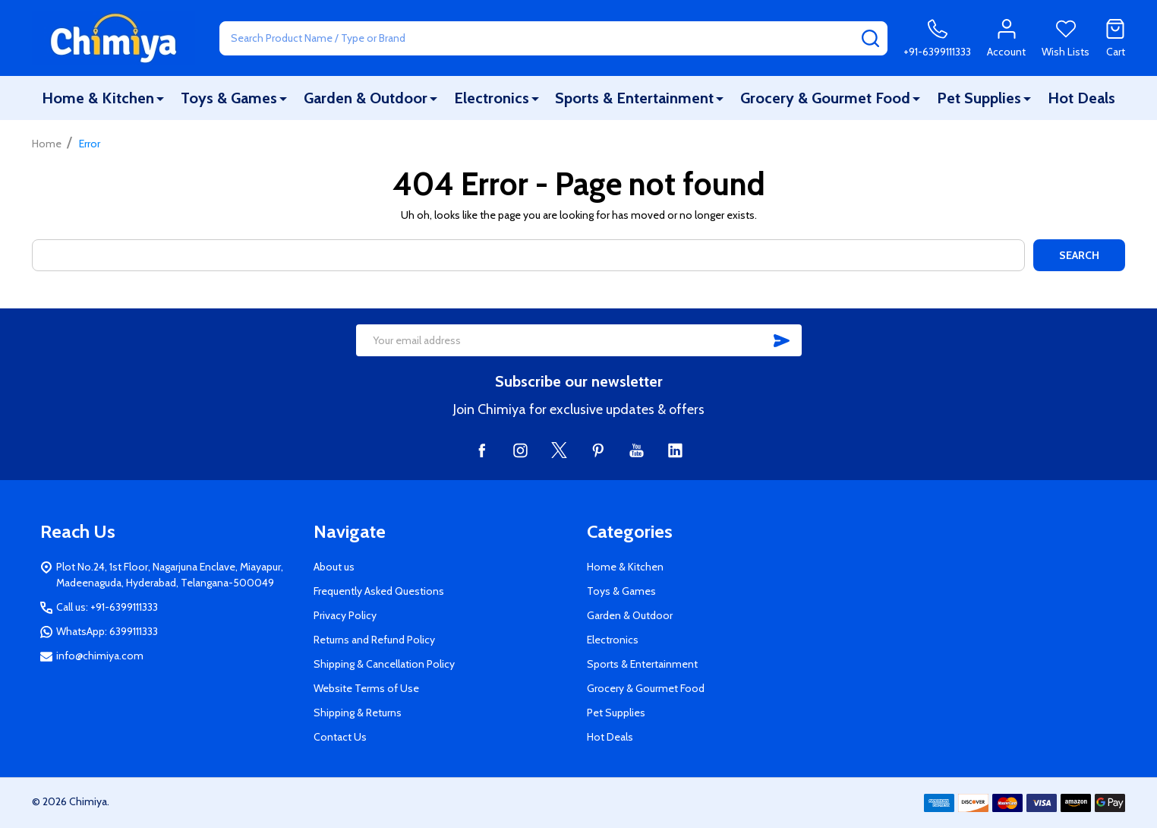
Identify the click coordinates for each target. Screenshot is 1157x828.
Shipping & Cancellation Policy (384, 664)
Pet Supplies (979, 98)
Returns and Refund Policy (374, 639)
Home (46, 143)
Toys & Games (229, 98)
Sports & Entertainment (634, 98)
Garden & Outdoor (365, 98)
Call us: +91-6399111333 (107, 607)
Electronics (491, 98)
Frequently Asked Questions (379, 591)
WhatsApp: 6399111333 (107, 631)
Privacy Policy (345, 615)
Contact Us (340, 737)
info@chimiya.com (99, 655)
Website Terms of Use (366, 688)
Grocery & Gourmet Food (825, 98)
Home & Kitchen (98, 98)
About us (334, 567)
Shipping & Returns (358, 712)
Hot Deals (1081, 98)
